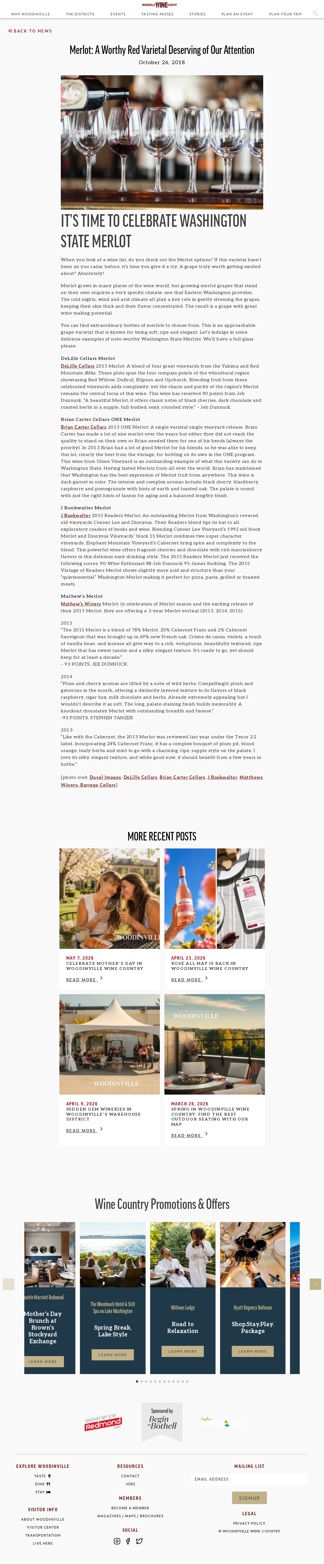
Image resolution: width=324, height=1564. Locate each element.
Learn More (57, 1361)
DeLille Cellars (78, 365)
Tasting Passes (157, 14)
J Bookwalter (75, 515)
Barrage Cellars (98, 784)
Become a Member (130, 1508)
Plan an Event (237, 14)
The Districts (80, 14)
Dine (40, 1484)
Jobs (130, 1484)
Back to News (29, 30)
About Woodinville (43, 1519)
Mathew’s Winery (81, 603)
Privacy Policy (249, 1523)
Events (118, 14)
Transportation (43, 1535)
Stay (40, 1492)
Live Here (43, 1543)
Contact (130, 1476)
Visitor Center (43, 1527)
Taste (40, 1476)
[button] (155, 1381)
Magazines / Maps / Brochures (130, 1516)
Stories (197, 14)
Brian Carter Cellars (83, 426)
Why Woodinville (30, 14)
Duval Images (105, 776)
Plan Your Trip (285, 14)
